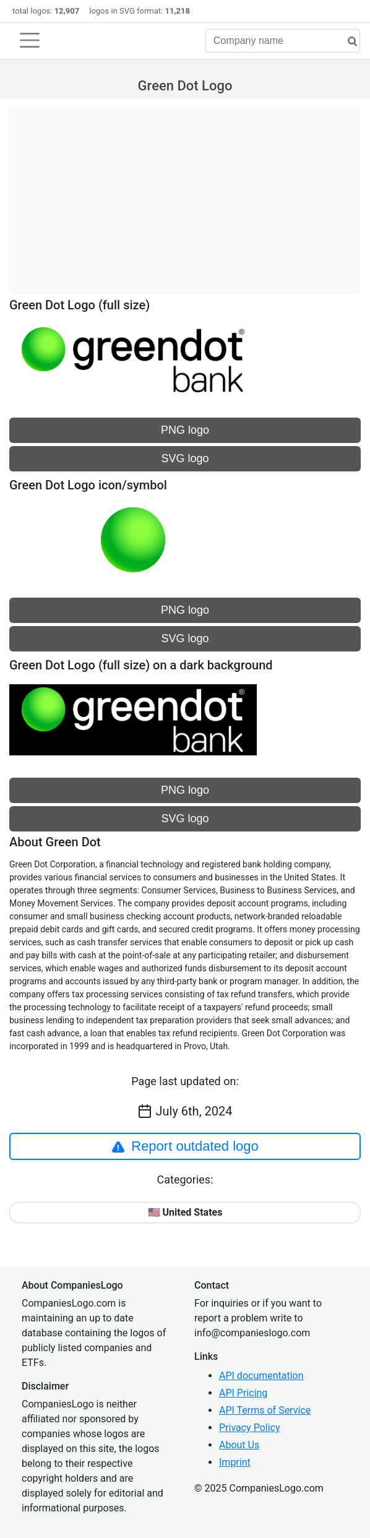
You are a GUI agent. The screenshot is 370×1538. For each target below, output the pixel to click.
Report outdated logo (185, 1146)
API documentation (261, 1375)
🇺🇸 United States (185, 1212)
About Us (239, 1445)
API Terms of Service (265, 1410)
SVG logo (185, 458)
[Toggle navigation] (29, 40)
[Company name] (282, 41)
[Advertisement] (185, 194)
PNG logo (185, 430)
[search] (347, 41)
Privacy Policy (249, 1427)
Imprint (235, 1462)
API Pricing (243, 1393)
